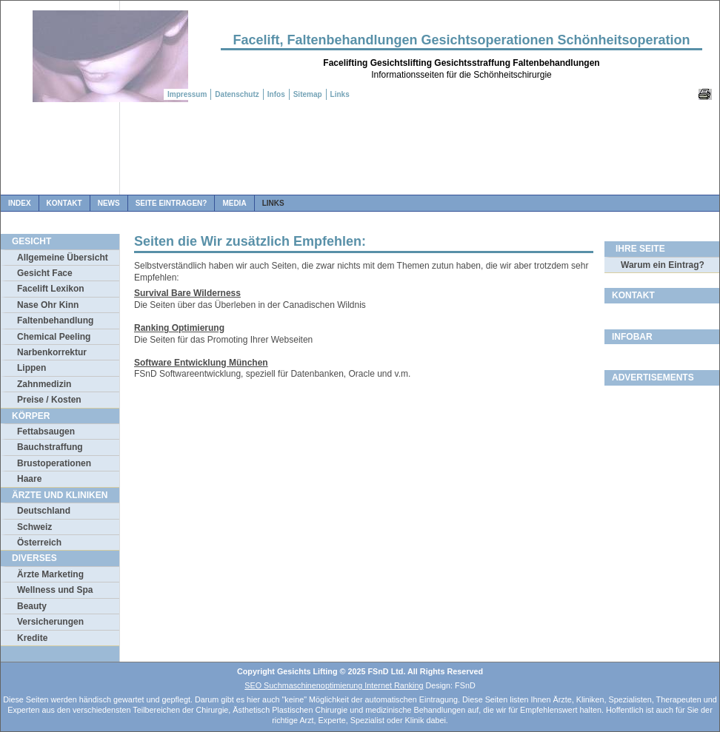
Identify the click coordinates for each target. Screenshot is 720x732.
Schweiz (34, 527)
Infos (276, 94)
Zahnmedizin (44, 384)
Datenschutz (237, 94)
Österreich (39, 542)
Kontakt (64, 203)
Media (234, 203)
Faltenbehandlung (55, 320)
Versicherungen (50, 622)
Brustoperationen (54, 463)
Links (273, 203)
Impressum (187, 94)
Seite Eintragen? (171, 203)
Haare (29, 479)
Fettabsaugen (46, 431)
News (109, 203)
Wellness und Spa (55, 590)
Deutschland (43, 511)
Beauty (32, 606)
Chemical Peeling (53, 337)
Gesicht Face (45, 273)
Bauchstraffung (50, 447)
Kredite (32, 638)
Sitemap (307, 94)
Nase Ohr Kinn (48, 305)
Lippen (31, 368)
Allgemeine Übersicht (62, 257)
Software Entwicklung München (201, 362)
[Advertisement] (360, 154)
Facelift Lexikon (50, 288)
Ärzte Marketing (50, 574)
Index (19, 203)
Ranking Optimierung (179, 328)
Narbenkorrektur (52, 352)
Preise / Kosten (49, 399)
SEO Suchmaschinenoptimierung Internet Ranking (333, 685)
